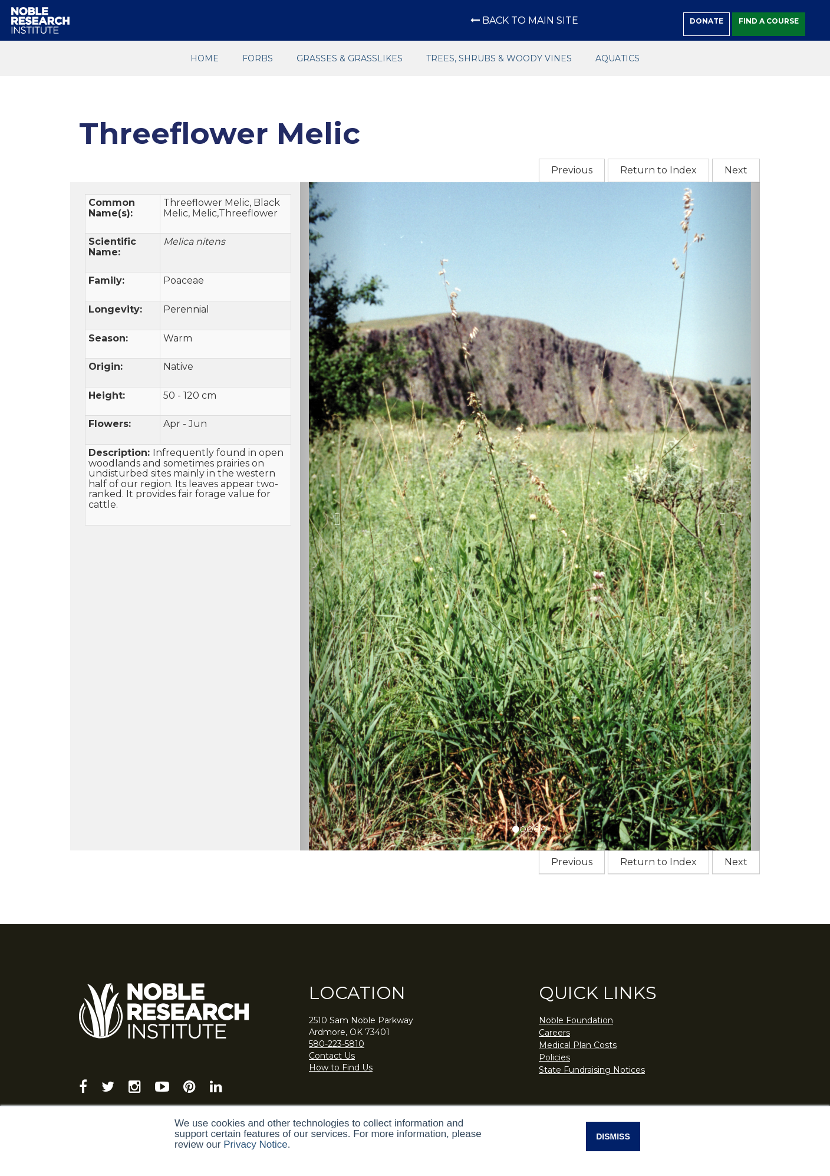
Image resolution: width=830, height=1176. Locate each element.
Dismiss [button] (613, 1136)
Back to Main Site (524, 20)
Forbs (257, 58)
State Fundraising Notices (592, 1070)
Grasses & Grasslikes (350, 58)
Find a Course (769, 21)
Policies (554, 1057)
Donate (706, 21)
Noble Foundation (576, 1020)
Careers (554, 1032)
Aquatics (617, 58)
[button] (334, 516)
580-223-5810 (336, 1044)
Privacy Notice (255, 1144)
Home (204, 58)
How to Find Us (341, 1067)
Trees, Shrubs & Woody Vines (499, 58)
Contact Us (332, 1055)
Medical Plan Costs (578, 1045)
